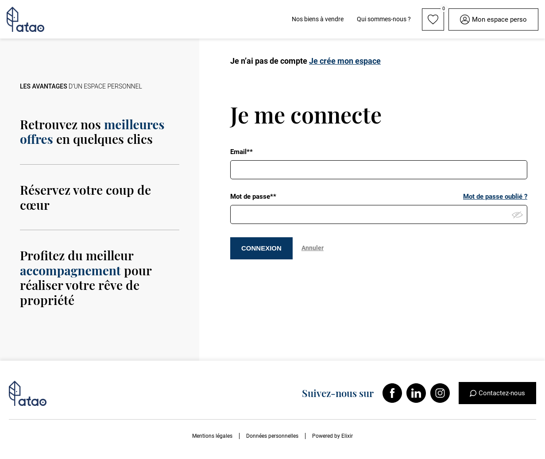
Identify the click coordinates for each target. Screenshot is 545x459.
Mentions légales (212, 436)
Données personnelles (272, 436)
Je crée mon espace (345, 61)
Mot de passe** (253, 197)
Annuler (312, 247)
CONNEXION (261, 248)
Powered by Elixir (332, 436)
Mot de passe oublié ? (495, 197)
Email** (241, 152)
